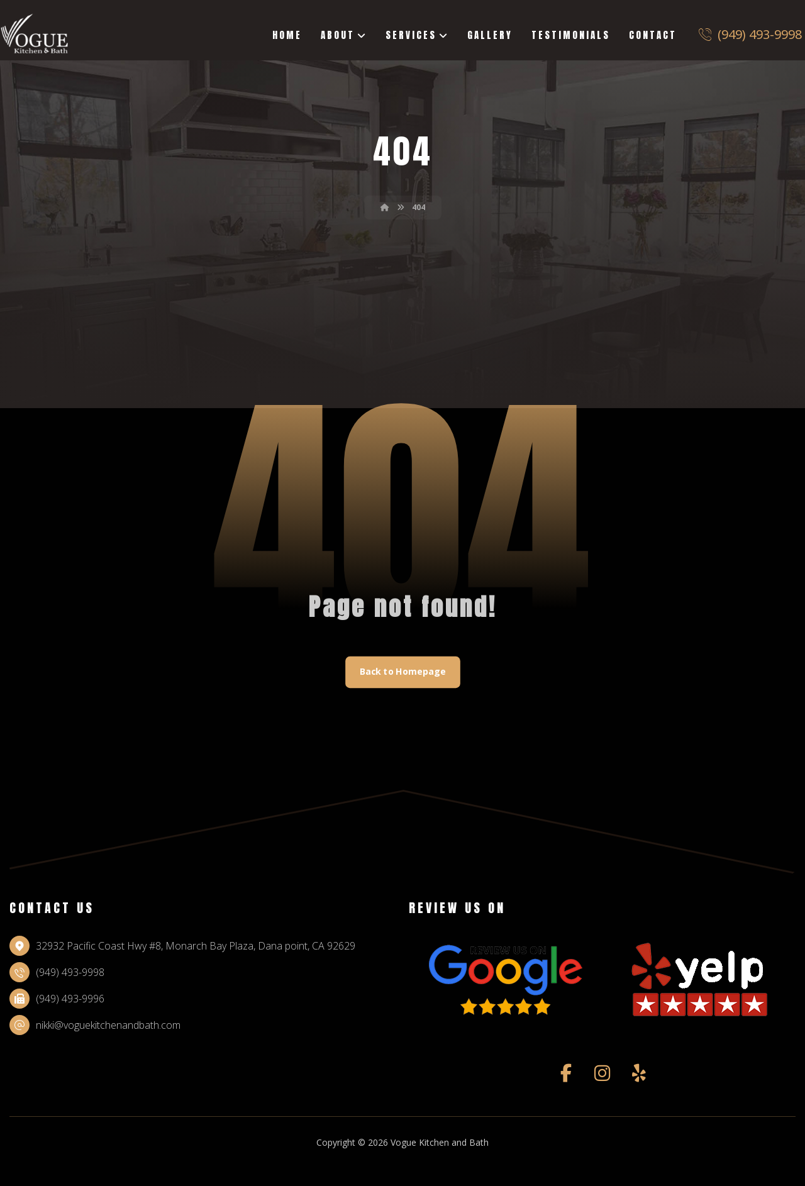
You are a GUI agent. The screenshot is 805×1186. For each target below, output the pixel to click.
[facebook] (566, 1074)
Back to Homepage (402, 673)
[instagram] (602, 1074)
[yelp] (639, 1074)
